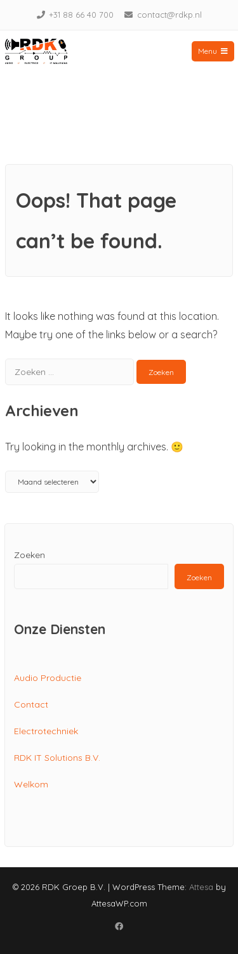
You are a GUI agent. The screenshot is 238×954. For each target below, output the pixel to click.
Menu (213, 51)
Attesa (201, 887)
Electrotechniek (46, 731)
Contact (31, 704)
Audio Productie (47, 678)
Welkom (31, 784)
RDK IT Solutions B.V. (57, 757)
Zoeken (29, 555)
